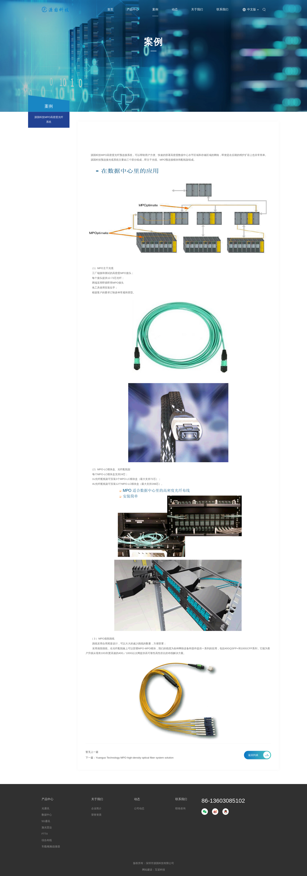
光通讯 (45, 808)
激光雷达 (47, 827)
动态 (175, 9)
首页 (110, 9)
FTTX (45, 833)
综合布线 (47, 840)
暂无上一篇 (92, 751)
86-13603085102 (223, 800)
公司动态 (139, 808)
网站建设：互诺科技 (153, 869)
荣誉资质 (96, 814)
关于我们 (197, 9)
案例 (155, 9)
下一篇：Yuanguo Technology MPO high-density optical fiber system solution (130, 757)
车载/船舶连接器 (51, 846)
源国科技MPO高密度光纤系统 (48, 121)
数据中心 (47, 814)
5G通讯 (46, 821)
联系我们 (222, 9)
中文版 (251, 9)
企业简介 (96, 808)
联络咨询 (180, 808)
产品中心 (133, 9)
